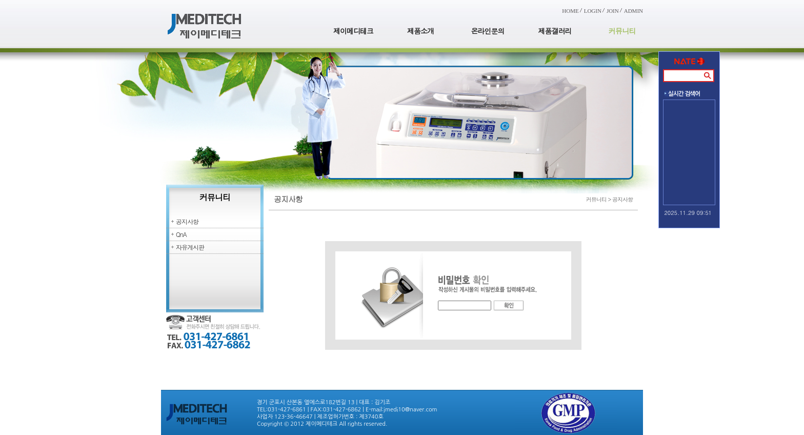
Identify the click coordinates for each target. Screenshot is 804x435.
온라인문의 (488, 31)
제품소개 (420, 31)
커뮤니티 (622, 31)
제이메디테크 (353, 31)
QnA (181, 234)
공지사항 (187, 221)
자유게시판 (190, 247)
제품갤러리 (555, 31)
